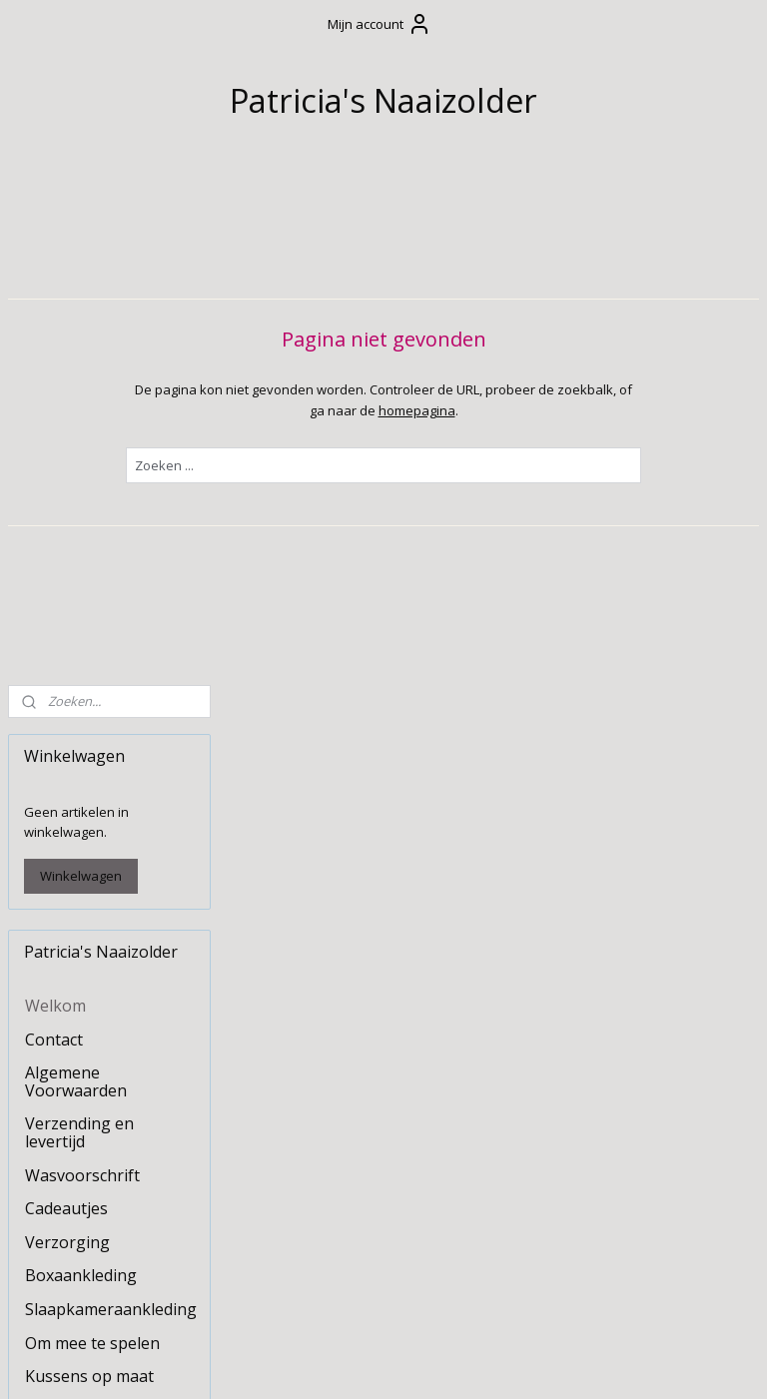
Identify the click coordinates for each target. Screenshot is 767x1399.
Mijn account (379, 24)
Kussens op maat (89, 860)
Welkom (55, 489)
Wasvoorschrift (82, 658)
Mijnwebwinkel (617, 1362)
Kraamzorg (67, 1029)
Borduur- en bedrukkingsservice (98, 1138)
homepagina (525, 409)
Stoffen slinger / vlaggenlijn (85, 936)
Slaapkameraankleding (111, 792)
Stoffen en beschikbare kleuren (102, 1189)
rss (367, 1362)
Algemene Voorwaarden (76, 565)
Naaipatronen (78, 1231)
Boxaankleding (81, 759)
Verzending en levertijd (79, 616)
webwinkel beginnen (443, 1362)
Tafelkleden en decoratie (81, 987)
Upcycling (61, 1062)
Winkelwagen (81, 359)
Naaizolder (54, 1298)
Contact (54, 522)
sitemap (325, 1362)
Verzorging (67, 725)
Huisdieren (66, 1095)
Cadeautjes (66, 692)
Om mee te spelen (92, 826)
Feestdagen (68, 893)
